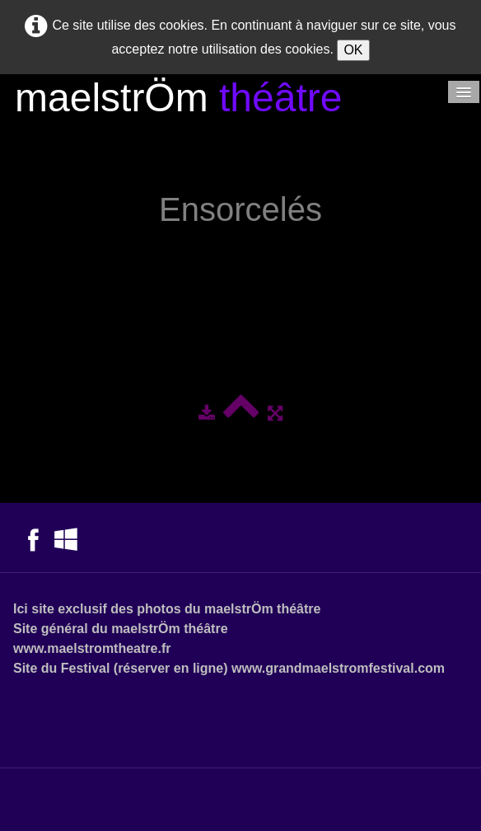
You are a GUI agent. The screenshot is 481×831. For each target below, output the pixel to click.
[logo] (178, 100)
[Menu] (463, 92)
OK (352, 50)
